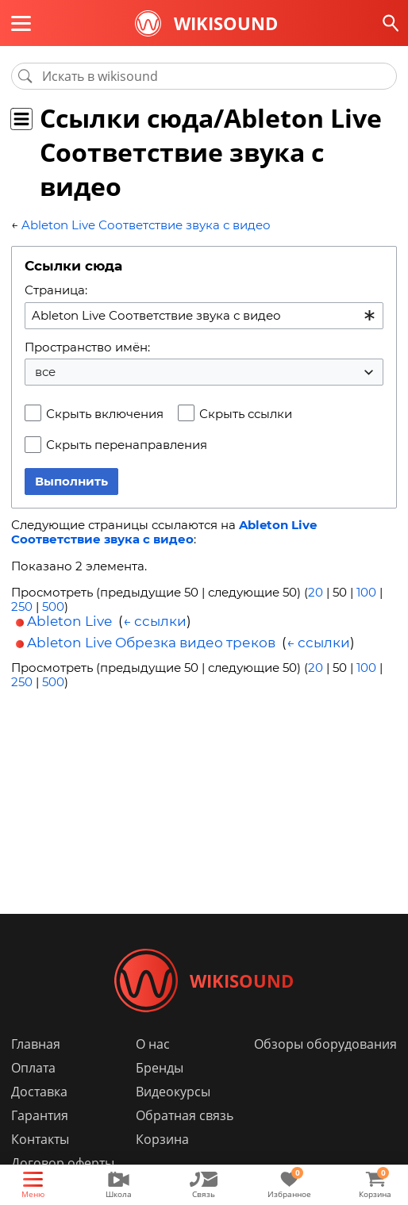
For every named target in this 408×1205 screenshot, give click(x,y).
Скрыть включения (105, 413)
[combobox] (204, 315)
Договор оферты (62, 1163)
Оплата (33, 1067)
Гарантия (39, 1115)
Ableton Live (69, 621)
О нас (153, 1044)
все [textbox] (45, 371)
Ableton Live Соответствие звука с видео (146, 224)
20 (315, 592)
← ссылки (155, 621)
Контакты (40, 1139)
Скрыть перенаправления (126, 444)
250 (22, 606)
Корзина (162, 1139)
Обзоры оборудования (325, 1044)
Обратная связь (184, 1115)
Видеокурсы (173, 1091)
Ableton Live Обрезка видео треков (151, 642)
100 (366, 592)
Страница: (56, 289)
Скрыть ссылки (245, 413)
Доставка (39, 1091)
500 (53, 606)
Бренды (159, 1067)
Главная (35, 1044)
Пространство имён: (87, 347)
